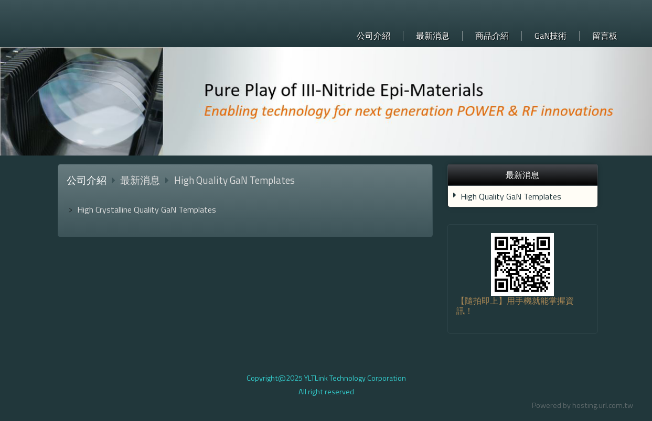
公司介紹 (86, 179)
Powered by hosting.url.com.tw (582, 405)
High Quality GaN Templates (511, 196)
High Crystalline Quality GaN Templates (146, 209)
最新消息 (141, 179)
